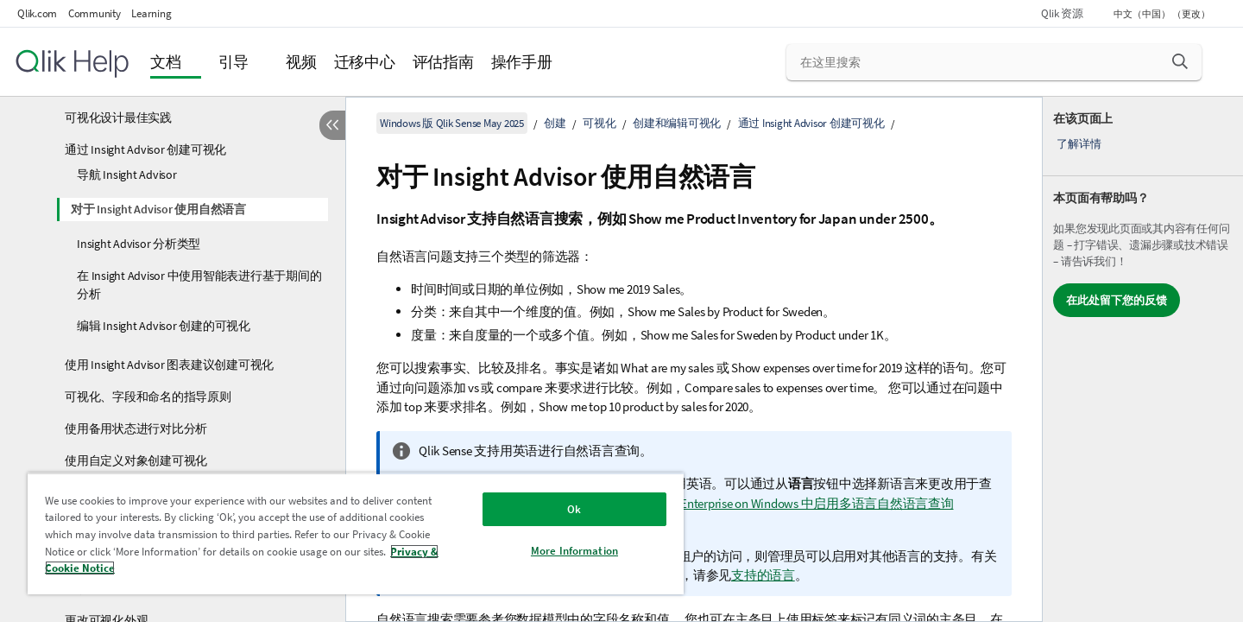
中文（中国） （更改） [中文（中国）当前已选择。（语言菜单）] (1163, 14)
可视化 (599, 123)
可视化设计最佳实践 (118, 117)
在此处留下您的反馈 (1116, 300)
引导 (233, 62)
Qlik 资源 (1061, 13)
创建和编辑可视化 (677, 123)
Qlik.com (37, 13)
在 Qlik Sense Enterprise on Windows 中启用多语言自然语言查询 (781, 503)
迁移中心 (364, 62)
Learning (151, 13)
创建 (555, 123)
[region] (356, 533)
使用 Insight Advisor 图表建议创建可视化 (169, 364)
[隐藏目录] (332, 125)
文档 (165, 62)
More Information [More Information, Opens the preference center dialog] (574, 550)
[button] (1180, 61)
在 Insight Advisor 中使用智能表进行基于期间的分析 (199, 284)
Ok (574, 509)
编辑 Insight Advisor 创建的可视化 (163, 325)
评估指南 (443, 62)
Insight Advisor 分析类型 (138, 243)
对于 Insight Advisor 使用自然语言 (158, 209)
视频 (301, 62)
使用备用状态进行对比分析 (136, 428)
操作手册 (521, 62)
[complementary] (1143, 359)
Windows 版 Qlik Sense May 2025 (452, 123)
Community (94, 13)
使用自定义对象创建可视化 (136, 460)
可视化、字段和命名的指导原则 (148, 396)
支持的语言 (763, 575)
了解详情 (1079, 143)
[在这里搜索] (994, 62)
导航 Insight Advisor (127, 174)
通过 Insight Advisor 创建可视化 (145, 149)
